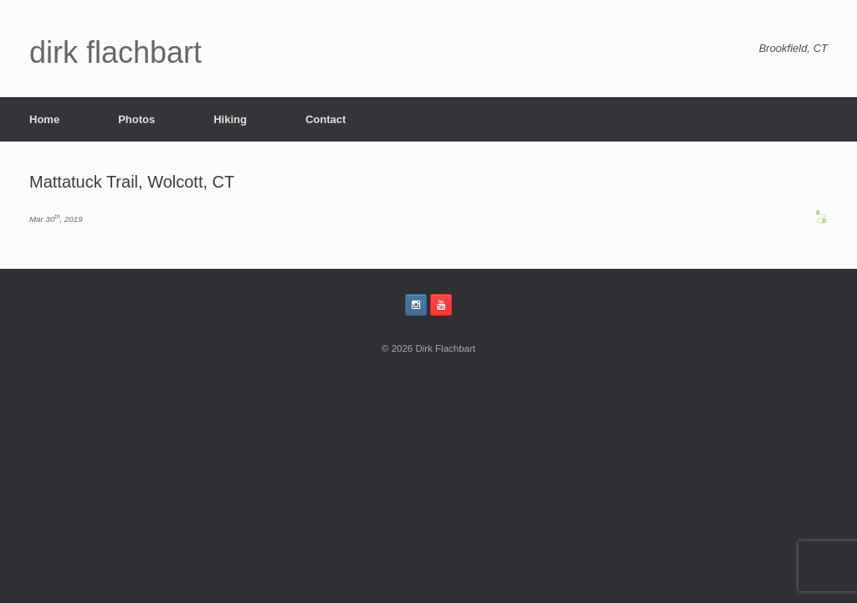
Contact (325, 119)
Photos (136, 119)
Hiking (230, 119)
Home (44, 119)
